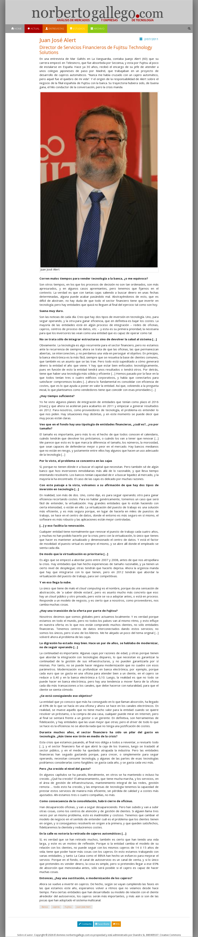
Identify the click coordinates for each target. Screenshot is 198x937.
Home (16, 28)
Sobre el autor (25, 935)
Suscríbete (102, 924)
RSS (116, 924)
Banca (45, 906)
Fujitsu (68, 906)
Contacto (85, 924)
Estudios (77, 28)
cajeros (56, 906)
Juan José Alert (83, 906)
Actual (33, 28)
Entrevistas (54, 28)
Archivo (97, 28)
